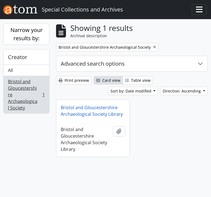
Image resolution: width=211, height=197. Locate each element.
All (10, 70)
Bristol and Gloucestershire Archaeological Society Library (92, 111)
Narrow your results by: (26, 34)
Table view (138, 80)
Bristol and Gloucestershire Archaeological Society (26, 95)
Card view (108, 80)
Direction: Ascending (182, 91)
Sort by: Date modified (131, 91)
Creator (17, 57)
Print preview (74, 80)
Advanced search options (93, 63)
